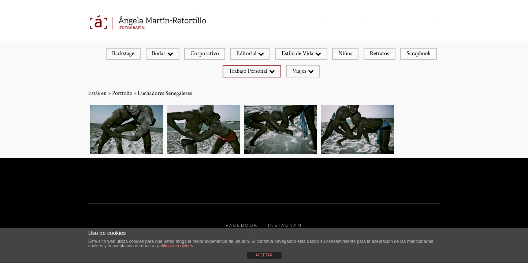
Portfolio (291, 19)
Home (256, 19)
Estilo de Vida (297, 53)
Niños (345, 53)
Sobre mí (331, 19)
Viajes (299, 71)
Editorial (247, 53)
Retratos (379, 53)
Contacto (406, 19)
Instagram (285, 225)
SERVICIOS (369, 19)
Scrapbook (418, 53)
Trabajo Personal (248, 71)
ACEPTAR (264, 255)
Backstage (123, 53)
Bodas (159, 53)
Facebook (242, 225)
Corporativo (204, 53)
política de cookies (175, 245)
